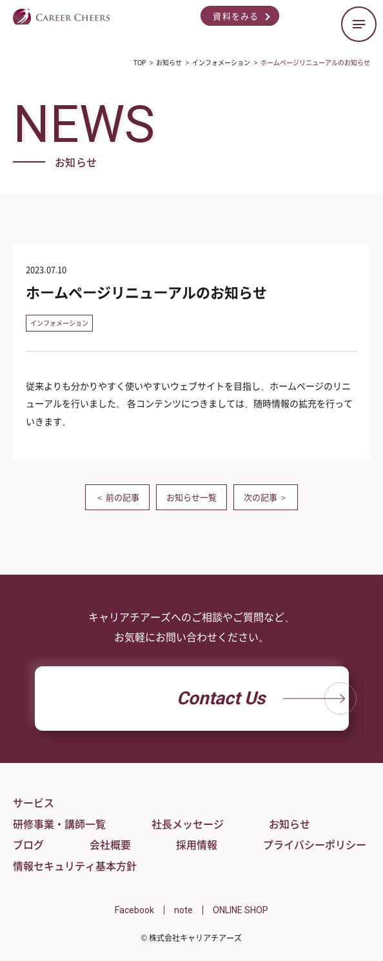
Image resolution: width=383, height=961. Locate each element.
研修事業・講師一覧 (59, 823)
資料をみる (236, 16)
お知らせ (289, 823)
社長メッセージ (188, 823)
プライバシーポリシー (314, 844)
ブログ (28, 844)
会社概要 (110, 844)
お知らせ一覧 (191, 497)
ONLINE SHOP (240, 910)
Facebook (134, 910)
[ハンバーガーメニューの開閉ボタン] (359, 24)
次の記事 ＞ (266, 497)
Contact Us (263, 698)
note (183, 910)
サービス (33, 802)
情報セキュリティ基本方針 (75, 865)
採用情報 (196, 844)
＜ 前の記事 (117, 497)
